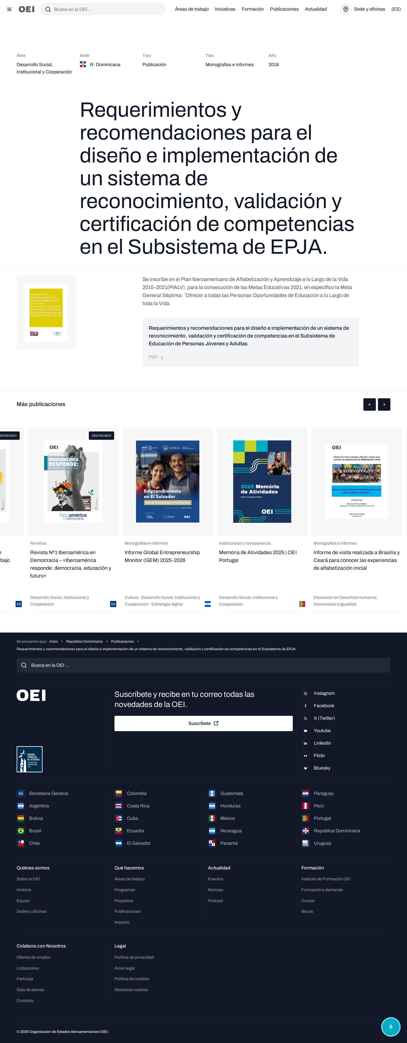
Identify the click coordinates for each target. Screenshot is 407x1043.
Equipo (23, 900)
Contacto (25, 1000)
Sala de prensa (30, 989)
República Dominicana (84, 641)
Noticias (215, 890)
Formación (253, 9)
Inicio (53, 641)
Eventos (215, 879)
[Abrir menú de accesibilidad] (391, 1027)
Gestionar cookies (131, 989)
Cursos (308, 900)
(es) (396, 9)
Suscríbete (203, 723)
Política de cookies (131, 979)
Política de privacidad (134, 957)
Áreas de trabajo (192, 9)
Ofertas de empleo (34, 957)
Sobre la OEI (28, 879)
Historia (24, 890)
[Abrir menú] (9, 9)
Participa (25, 979)
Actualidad (316, 9)
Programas (124, 890)
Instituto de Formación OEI (326, 879)
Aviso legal (124, 968)
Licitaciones (28, 968)
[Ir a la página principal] (26, 9)
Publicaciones (284, 9)
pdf (156, 357)
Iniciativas (225, 9)
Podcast (215, 900)
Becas (307, 911)
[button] (369, 404)
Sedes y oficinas (31, 911)
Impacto (122, 922)
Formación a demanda (322, 890)
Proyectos (123, 900)
